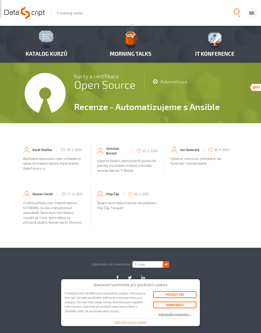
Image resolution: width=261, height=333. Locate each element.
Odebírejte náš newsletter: (111, 264)
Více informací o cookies (130, 322)
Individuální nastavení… (174, 314)
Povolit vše (175, 294)
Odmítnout (175, 305)
